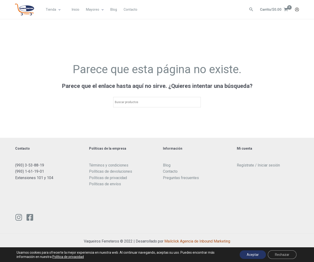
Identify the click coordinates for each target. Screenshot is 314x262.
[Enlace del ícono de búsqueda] (250, 10)
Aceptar (253, 255)
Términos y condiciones (108, 165)
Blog (166, 165)
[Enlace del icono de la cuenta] (297, 10)
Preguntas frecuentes (181, 178)
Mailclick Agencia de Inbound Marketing (197, 241)
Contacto (170, 171)
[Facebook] (30, 217)
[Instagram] (18, 217)
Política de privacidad (68, 257)
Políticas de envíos (105, 184)
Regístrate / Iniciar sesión (258, 165)
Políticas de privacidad (108, 178)
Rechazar (282, 255)
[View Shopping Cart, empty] (273, 9)
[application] (58, 10)
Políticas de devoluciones (110, 171)
